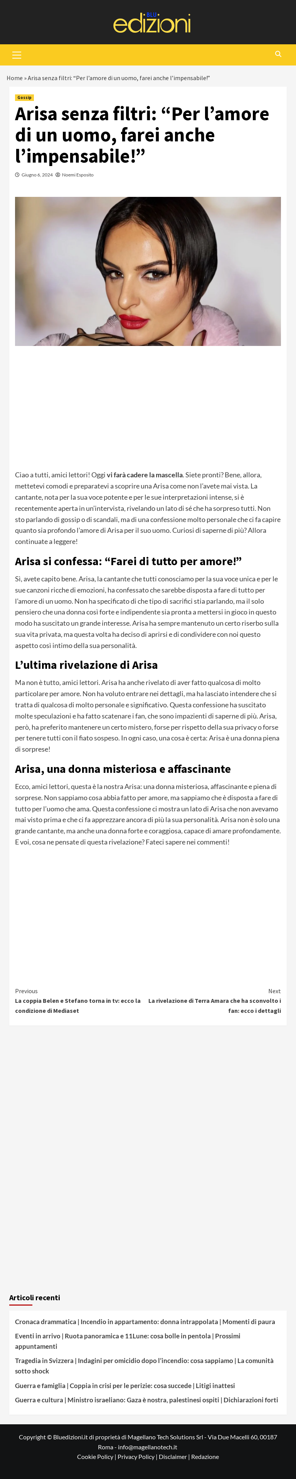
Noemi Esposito (78, 175)
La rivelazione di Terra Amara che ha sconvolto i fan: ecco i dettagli (214, 1000)
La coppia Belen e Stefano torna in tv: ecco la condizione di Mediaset (81, 1000)
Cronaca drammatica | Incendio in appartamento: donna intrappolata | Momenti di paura (145, 1322)
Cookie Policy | (97, 1456)
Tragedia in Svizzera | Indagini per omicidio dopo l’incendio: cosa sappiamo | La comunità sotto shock (144, 1365)
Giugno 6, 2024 (37, 175)
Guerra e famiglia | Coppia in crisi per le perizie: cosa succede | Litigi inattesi (125, 1386)
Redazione (205, 1456)
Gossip (24, 97)
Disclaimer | (175, 1456)
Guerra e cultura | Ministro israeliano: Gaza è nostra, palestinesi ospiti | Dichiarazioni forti (146, 1400)
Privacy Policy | (138, 1456)
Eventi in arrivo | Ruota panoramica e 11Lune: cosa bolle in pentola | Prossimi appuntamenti (127, 1341)
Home (15, 78)
